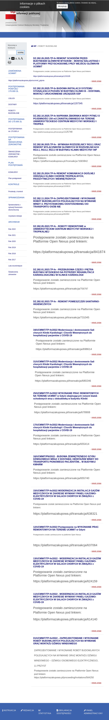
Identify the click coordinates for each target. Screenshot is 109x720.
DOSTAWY (12, 104)
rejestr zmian (96, 81)
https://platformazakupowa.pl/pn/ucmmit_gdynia (26, 80)
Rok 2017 (12, 260)
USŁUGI (11, 98)
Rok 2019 (12, 247)
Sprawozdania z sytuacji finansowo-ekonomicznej (15, 207)
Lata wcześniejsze (15, 266)
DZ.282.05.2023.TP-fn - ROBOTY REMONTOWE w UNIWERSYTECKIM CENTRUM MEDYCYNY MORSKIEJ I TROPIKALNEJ (63, 229)
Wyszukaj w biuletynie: (12, 46)
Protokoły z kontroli (15, 192)
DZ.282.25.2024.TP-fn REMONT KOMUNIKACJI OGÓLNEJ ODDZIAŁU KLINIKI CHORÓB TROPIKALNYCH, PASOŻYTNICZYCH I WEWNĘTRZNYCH (64, 176)
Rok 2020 (12, 241)
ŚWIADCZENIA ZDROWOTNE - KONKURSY (14, 154)
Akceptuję (62, 6)
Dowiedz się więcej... (89, 3)
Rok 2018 (12, 254)
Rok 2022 (12, 229)
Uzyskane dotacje (15, 216)
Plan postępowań (14, 178)
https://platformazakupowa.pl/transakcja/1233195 (51, 76)
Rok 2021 (12, 235)
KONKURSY (13, 172)
